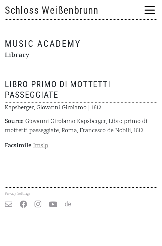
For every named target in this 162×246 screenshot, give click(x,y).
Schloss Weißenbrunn (52, 10)
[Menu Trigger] (149, 10)
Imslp (40, 145)
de (68, 204)
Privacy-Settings (17, 193)
